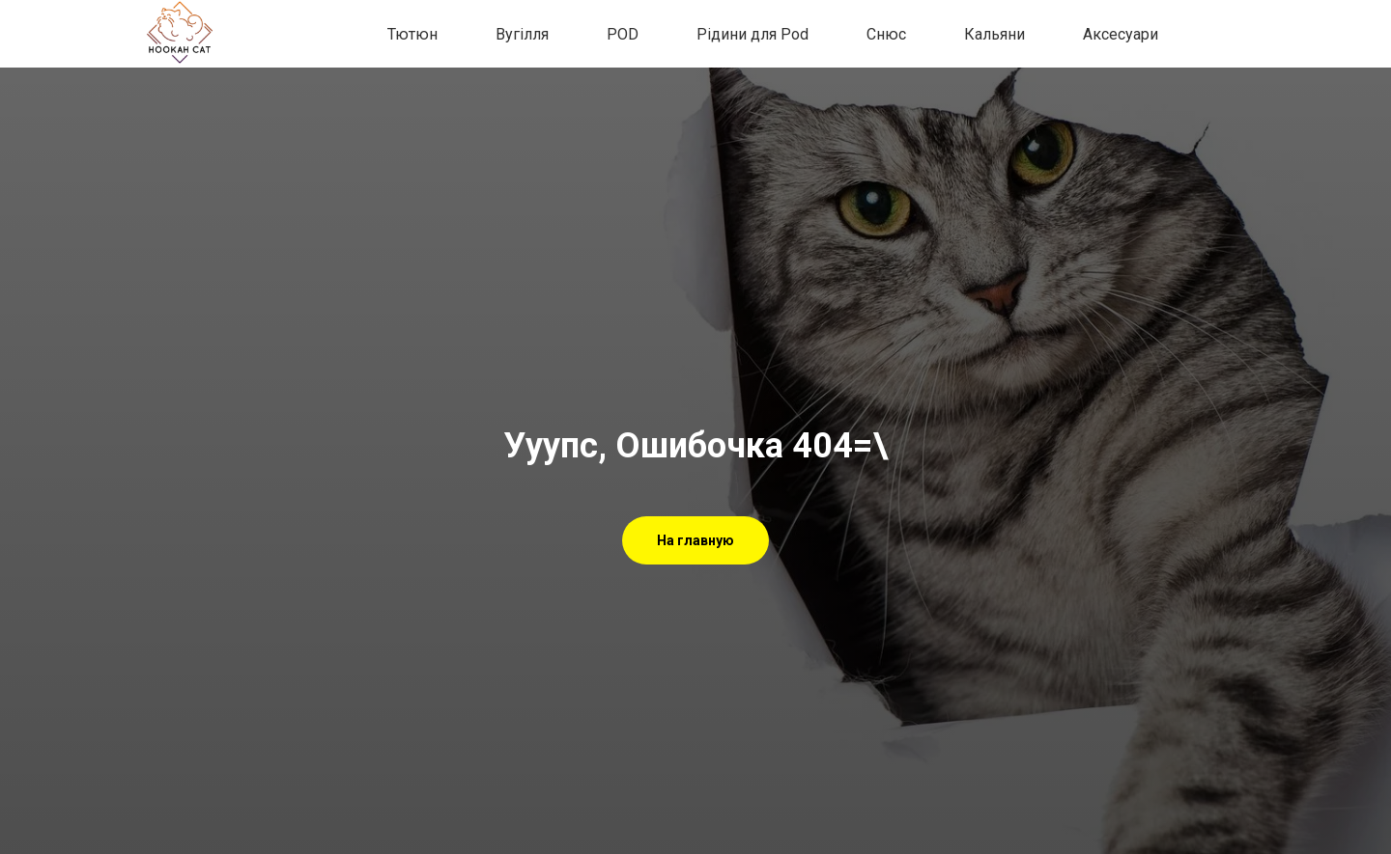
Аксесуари (1120, 34)
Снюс (886, 34)
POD (623, 34)
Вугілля (522, 34)
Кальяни (994, 34)
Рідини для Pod (752, 34)
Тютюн (412, 34)
